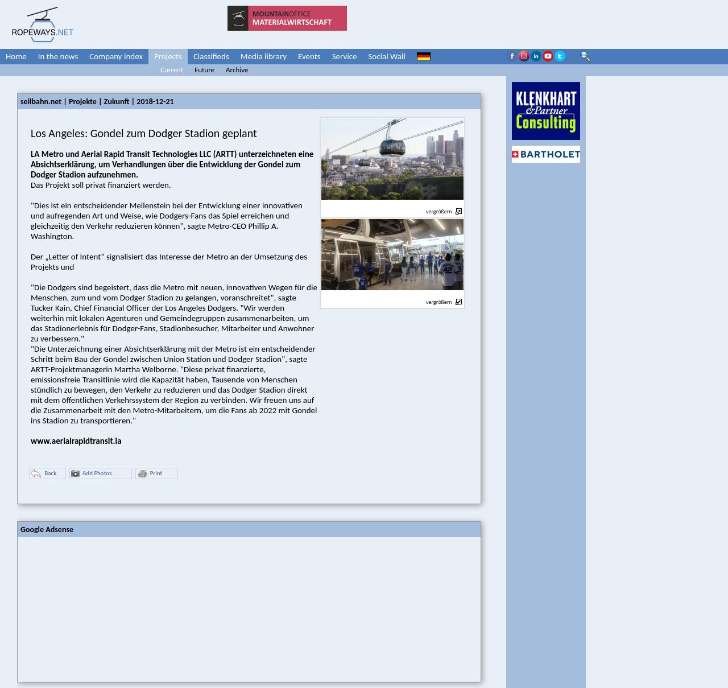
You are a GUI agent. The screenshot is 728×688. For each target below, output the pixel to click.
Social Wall (387, 56)
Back (43, 473)
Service (344, 56)
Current (171, 69)
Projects (168, 56)
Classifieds (211, 56)
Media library (264, 56)
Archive (237, 69)
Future (204, 69)
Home (16, 56)
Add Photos (91, 473)
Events (309, 56)
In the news (58, 56)
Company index (116, 56)
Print (149, 473)
